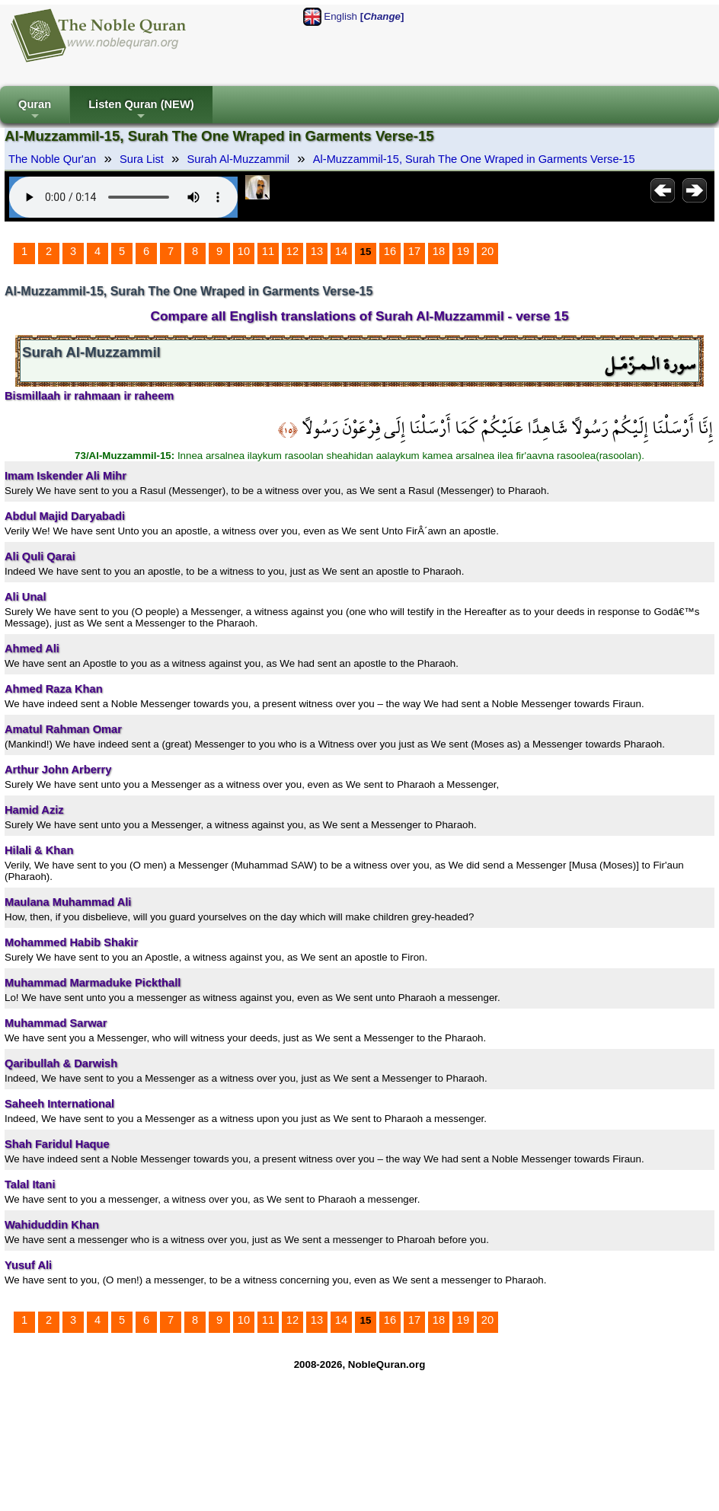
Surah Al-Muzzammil (238, 159)
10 (244, 251)
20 (487, 251)
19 (463, 251)
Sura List (142, 159)
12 (292, 251)
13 (317, 251)
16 (390, 251)
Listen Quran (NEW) (140, 110)
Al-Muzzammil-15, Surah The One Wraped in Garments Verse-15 (474, 159)
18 (439, 251)
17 (414, 251)
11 (268, 251)
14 (341, 251)
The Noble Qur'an (52, 159)
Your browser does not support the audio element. (123, 197)
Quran (34, 110)
